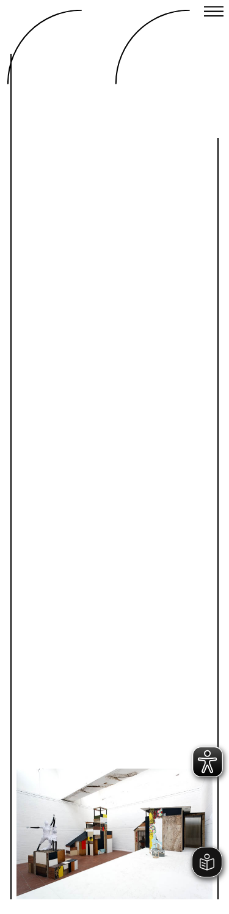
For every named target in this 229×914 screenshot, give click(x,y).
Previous (71, 731)
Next (157, 731)
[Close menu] (214, 13)
